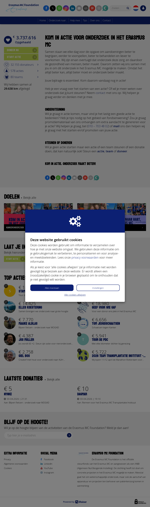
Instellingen (98, 287)
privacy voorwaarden (85, 257)
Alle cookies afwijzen (75, 294)
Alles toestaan (52, 287)
